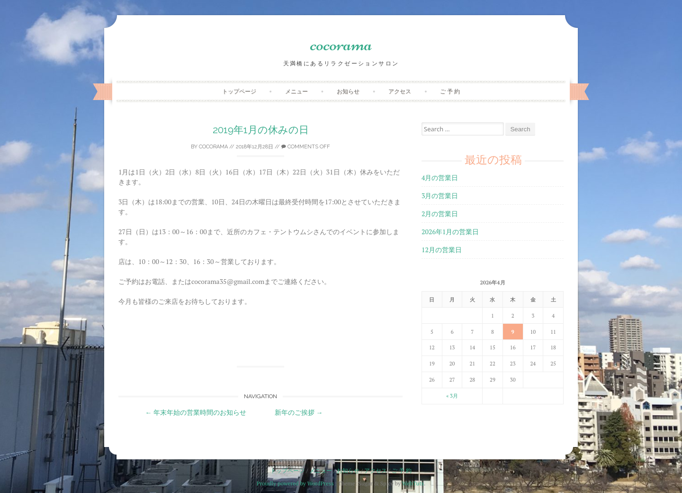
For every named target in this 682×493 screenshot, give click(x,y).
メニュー (296, 91)
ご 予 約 (450, 91)
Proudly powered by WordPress (295, 483)
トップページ (239, 91)
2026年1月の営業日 (450, 231)
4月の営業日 (440, 177)
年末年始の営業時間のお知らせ (195, 412)
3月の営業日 (440, 195)
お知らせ (348, 91)
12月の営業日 (442, 249)
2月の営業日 (440, 213)
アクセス (399, 91)
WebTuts (413, 483)
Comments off (305, 147)
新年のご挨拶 (299, 412)
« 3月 (452, 396)
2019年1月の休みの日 (261, 130)
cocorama (341, 44)
